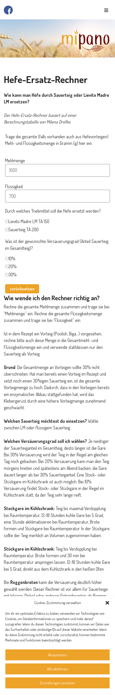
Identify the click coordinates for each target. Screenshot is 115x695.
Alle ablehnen (57, 668)
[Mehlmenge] (57, 170)
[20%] (6, 266)
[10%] (6, 258)
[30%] (6, 274)
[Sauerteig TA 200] (6, 229)
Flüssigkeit (14, 186)
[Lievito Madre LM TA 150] (6, 221)
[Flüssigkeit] (57, 196)
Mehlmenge (15, 160)
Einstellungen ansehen (57, 682)
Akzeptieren (57, 654)
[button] (107, 602)
